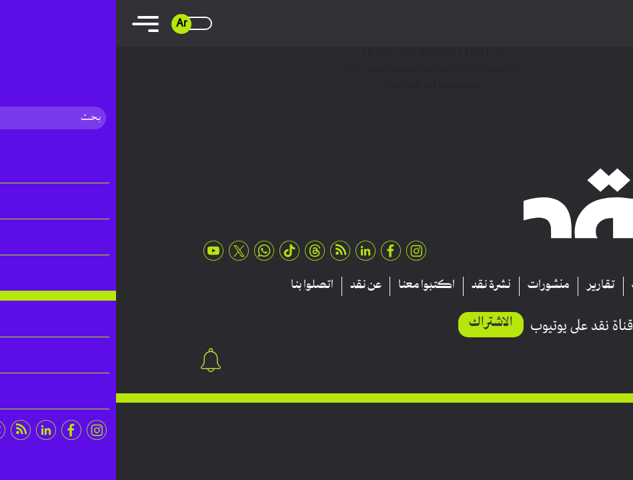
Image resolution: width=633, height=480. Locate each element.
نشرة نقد (375, 285)
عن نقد (249, 285)
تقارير (484, 285)
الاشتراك (375, 323)
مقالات (532, 285)
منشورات (433, 285)
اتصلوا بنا (196, 285)
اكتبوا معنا (310, 285)
